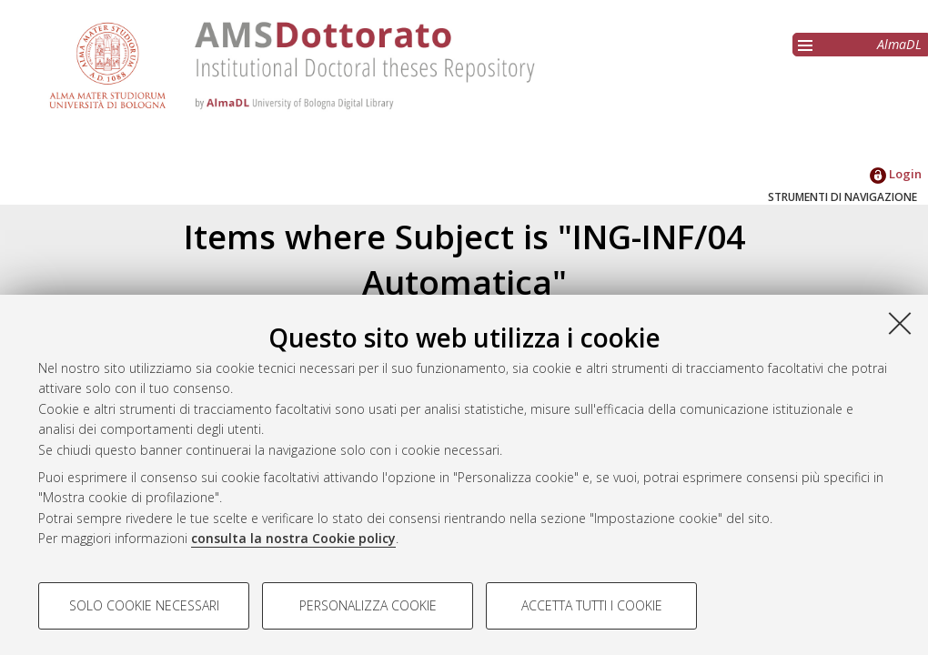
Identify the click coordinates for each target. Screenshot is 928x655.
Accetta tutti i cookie (591, 605)
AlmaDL (899, 44)
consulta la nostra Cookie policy (293, 538)
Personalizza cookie (368, 605)
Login (896, 174)
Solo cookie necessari (144, 605)
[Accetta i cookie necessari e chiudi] (899, 323)
